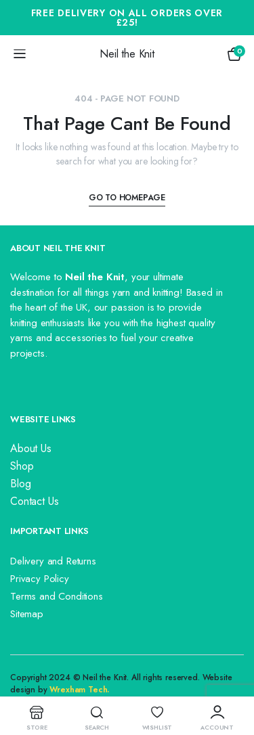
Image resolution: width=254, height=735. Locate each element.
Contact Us (34, 501)
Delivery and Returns (53, 561)
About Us (30, 448)
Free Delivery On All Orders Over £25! (127, 17)
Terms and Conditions (56, 596)
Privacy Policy (39, 578)
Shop (21, 466)
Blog (20, 483)
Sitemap (26, 613)
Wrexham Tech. (79, 690)
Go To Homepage (127, 198)
